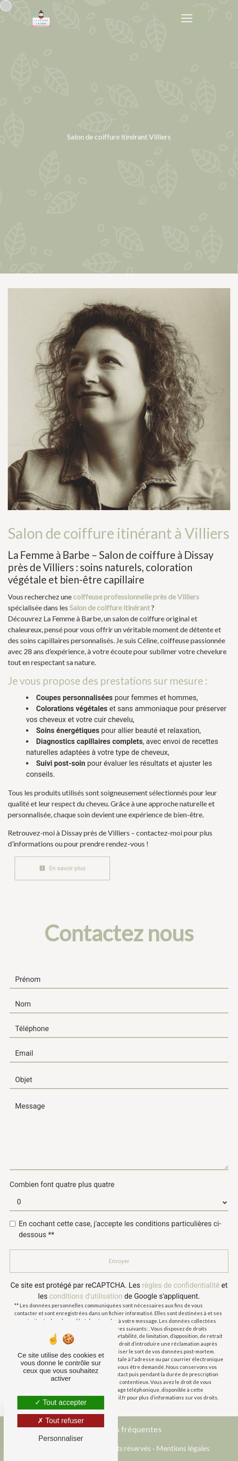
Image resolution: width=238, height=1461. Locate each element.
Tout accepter (60, 1402)
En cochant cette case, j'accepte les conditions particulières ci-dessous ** (120, 1229)
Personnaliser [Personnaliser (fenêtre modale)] (60, 1438)
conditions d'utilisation (85, 1296)
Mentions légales (182, 1448)
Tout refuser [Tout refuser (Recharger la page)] (60, 1421)
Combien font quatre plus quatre (62, 1184)
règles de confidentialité (181, 1285)
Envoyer (119, 1261)
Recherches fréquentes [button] (119, 1429)
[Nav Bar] (186, 18)
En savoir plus (62, 868)
